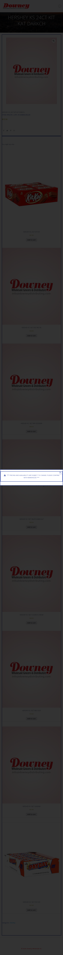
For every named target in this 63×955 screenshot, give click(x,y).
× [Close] (61, 473)
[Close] (60, 472)
